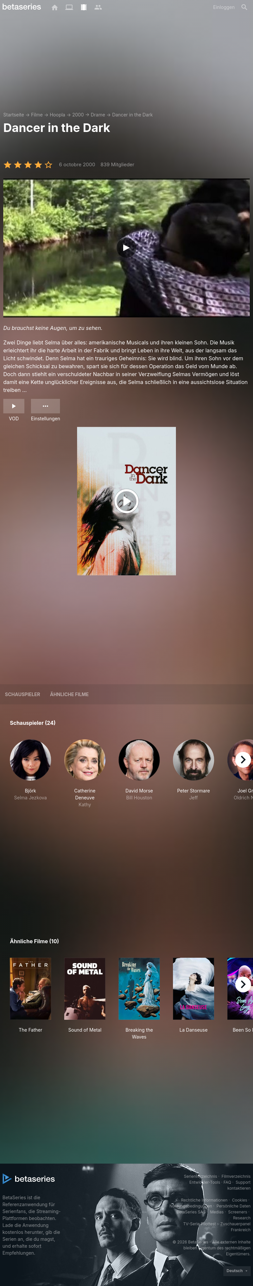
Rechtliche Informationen (204, 1200)
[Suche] (244, 7)
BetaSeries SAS (191, 1211)
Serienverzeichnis (200, 1176)
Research (242, 1217)
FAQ (227, 1182)
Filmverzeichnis (236, 1176)
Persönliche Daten (233, 1206)
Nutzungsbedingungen (190, 1206)
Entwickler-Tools (204, 1182)
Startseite (13, 114)
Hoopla (57, 114)
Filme (36, 114)
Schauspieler (22, 694)
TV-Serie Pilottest (199, 1223)
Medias (217, 1211)
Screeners (237, 1211)
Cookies (239, 1200)
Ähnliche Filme (69, 694)
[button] (30, 777)
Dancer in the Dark (132, 114)
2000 (78, 114)
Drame (98, 114)
